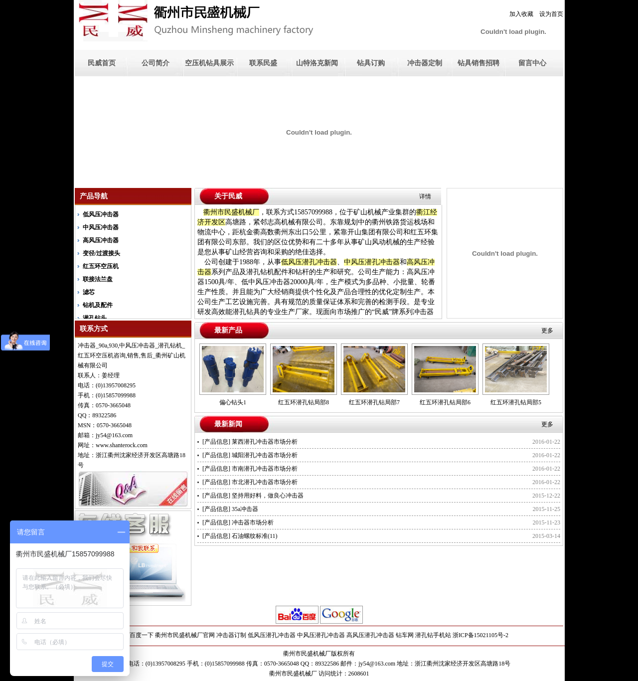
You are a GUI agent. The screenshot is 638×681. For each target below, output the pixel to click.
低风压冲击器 (101, 214)
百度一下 (142, 635)
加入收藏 (521, 13)
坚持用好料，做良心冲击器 (268, 495)
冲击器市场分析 (253, 522)
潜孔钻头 (95, 318)
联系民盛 (263, 63)
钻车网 (405, 635)
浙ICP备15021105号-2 (480, 635)
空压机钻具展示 (209, 63)
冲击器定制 (424, 63)
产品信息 (216, 441)
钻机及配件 (98, 305)
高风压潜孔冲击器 (370, 635)
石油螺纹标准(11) (255, 535)
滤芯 (89, 292)
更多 (547, 330)
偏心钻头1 (232, 402)
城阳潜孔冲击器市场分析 (265, 455)
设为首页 (551, 13)
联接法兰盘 (98, 279)
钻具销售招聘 (478, 63)
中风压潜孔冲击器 (321, 635)
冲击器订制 (231, 635)
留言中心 (532, 63)
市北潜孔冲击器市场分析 (265, 482)
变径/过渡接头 (101, 253)
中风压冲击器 (101, 227)
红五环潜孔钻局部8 (303, 402)
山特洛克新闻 (317, 63)
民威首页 (102, 63)
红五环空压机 (101, 266)
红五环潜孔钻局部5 (515, 402)
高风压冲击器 (101, 240)
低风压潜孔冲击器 (272, 635)
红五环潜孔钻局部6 (445, 402)
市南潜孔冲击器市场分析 (265, 468)
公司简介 (155, 63)
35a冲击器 (245, 509)
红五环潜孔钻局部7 (374, 402)
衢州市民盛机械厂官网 (185, 635)
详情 (425, 196)
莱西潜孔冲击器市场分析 (265, 441)
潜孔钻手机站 (433, 635)
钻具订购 (371, 63)
